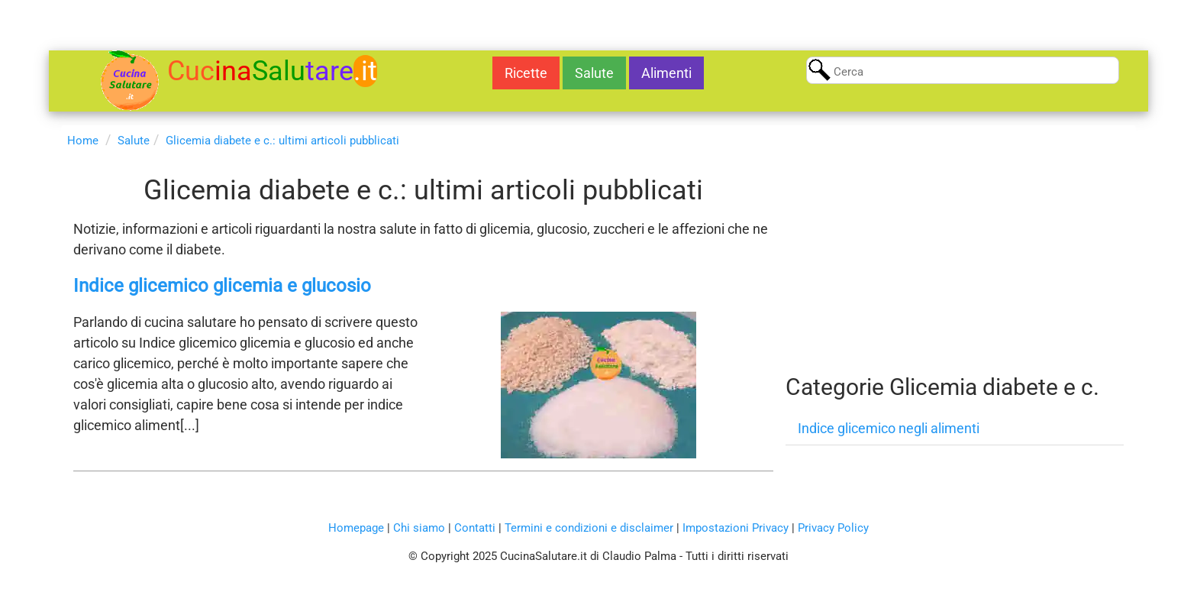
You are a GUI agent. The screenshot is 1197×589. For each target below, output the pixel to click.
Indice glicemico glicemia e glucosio (222, 285)
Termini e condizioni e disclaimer (589, 528)
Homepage (356, 528)
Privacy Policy (833, 528)
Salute (594, 73)
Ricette (526, 73)
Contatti (474, 528)
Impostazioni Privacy (735, 528)
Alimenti (666, 73)
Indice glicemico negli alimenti (888, 428)
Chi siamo (419, 528)
